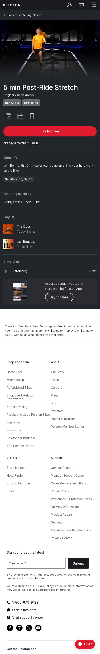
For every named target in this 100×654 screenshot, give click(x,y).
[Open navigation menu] (93, 5)
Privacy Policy (44, 586)
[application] (83, 644)
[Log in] (34, 143)
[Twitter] (29, 628)
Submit (78, 563)
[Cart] (81, 5)
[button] (8, 116)
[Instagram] (19, 628)
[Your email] (36, 563)
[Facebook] (10, 628)
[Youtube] (38, 628)
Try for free (50, 131)
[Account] (69, 5)
